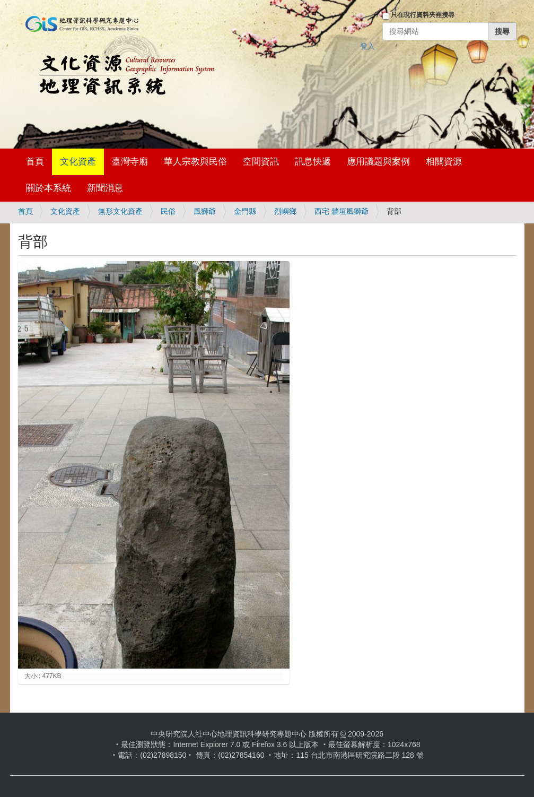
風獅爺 (205, 211)
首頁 (35, 162)
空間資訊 (261, 162)
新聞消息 (105, 188)
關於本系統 (48, 188)
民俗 (168, 211)
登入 (367, 46)
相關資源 (444, 162)
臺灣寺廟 (130, 162)
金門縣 (245, 211)
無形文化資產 (120, 211)
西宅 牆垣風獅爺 (341, 211)
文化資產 (78, 162)
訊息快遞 (313, 162)
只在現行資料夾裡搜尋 (422, 15)
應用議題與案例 (378, 162)
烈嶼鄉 (285, 211)
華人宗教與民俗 (195, 162)
